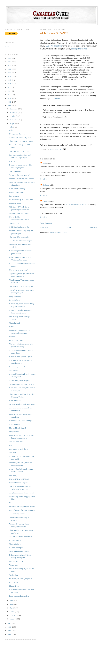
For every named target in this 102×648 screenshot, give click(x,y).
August (12, 123)
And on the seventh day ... (18, 449)
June (11, 601)
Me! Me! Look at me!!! (17, 428)
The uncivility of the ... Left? (19, 151)
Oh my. (12, 503)
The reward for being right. (19, 237)
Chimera (46, 201)
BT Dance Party (15, 540)
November (14, 112)
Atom (7, 46)
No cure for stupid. (16, 548)
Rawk (11, 327)
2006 (10, 627)
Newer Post (44, 227)
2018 (10, 84)
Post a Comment (46, 223)
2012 (10, 95)
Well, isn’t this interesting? (19, 551)
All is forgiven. (14, 424)
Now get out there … (17, 134)
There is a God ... (15, 223)
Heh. (11, 130)
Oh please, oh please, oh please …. (22, 579)
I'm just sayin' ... (15, 432)
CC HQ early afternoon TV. (19, 227)
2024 (10, 62)
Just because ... (14, 370)
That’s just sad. (14, 323)
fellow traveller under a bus (76, 204)
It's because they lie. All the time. (21, 200)
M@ (44, 163)
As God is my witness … (18, 514)
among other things (79, 49)
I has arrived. (14, 586)
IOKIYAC (13, 161)
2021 (10, 73)
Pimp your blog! (15, 296)
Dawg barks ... (14, 300)
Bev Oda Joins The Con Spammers (22, 510)
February (13, 615)
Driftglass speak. (15, 203)
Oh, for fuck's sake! (16, 340)
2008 (10, 106)
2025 (10, 58)
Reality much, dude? (16, 192)
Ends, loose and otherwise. (19, 596)
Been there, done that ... (18, 367)
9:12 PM (43, 179)
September (14, 120)
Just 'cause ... (14, 196)
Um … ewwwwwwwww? (18, 270)
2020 (10, 76)
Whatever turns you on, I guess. (20, 357)
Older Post (93, 227)
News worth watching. (17, 189)
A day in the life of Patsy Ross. (20, 137)
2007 (10, 623)
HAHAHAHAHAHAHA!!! (19, 479)
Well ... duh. (13, 575)
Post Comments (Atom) (58, 232)
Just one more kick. (16, 442)
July (11, 127)
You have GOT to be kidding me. (21, 286)
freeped (57, 98)
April (12, 608)
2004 (10, 634)
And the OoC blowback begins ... (21, 241)
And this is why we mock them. (20, 537)
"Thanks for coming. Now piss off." (22, 179)
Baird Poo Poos (15, 400)
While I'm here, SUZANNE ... (20, 213)
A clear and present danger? (19, 380)
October (13, 116)
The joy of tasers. (15, 171)
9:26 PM (43, 195)
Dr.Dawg (46, 185)
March (12, 611)
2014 (10, 91)
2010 (10, 98)
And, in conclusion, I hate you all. (21, 493)
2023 (10, 65)
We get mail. (14, 565)
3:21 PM (43, 217)
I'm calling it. (14, 475)
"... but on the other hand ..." (19, 175)
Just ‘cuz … (13, 453)
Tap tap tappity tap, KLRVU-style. (21, 384)
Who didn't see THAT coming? (20, 421)
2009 (10, 102)
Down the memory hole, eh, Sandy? (22, 506)
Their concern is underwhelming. (21, 141)
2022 (10, 69)
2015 (10, 87)
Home (69, 227)
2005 (10, 631)
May (11, 604)
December (14, 109)
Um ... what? (14, 582)
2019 (10, 80)
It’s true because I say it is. (19, 483)
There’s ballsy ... (15, 544)
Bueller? (12, 337)
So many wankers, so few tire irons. (22, 404)
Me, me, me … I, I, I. (17, 561)
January (13, 619)
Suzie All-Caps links (54, 46)
